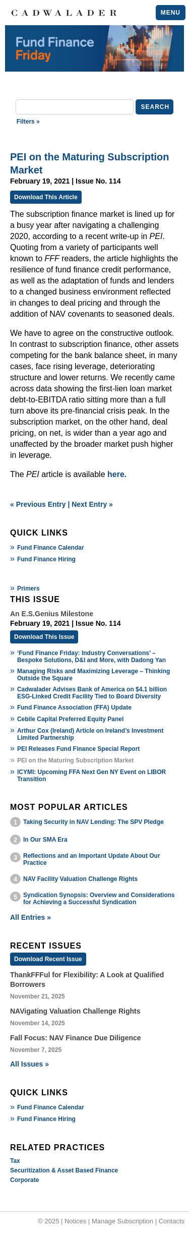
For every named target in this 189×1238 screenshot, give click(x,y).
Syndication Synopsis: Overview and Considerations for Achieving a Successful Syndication (99, 899)
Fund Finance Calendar (50, 547)
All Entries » (30, 917)
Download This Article (46, 197)
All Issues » (29, 1064)
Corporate (24, 1180)
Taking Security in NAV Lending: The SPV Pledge (93, 822)
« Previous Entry (38, 504)
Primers (28, 588)
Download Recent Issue (48, 959)
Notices (75, 1221)
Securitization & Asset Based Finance (64, 1170)
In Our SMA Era (45, 839)
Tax (15, 1160)
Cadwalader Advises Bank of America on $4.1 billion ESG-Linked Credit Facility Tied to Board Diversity (92, 693)
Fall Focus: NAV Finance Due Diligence (75, 1038)
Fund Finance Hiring (46, 559)
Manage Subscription (122, 1221)
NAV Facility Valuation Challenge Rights (80, 878)
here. (117, 474)
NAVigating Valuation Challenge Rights (75, 1011)
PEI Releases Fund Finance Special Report (78, 748)
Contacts (171, 1221)
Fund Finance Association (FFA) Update (74, 707)
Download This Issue (44, 636)
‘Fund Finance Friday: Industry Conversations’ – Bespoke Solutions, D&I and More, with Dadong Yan (91, 657)
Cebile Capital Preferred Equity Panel (70, 719)
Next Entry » (92, 504)
